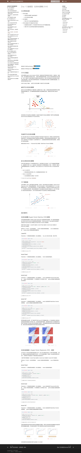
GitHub (39, 442)
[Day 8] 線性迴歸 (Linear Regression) (12, 25)
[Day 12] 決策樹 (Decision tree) (13, 34)
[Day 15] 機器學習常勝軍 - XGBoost (12, 42)
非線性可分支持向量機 (66, 12)
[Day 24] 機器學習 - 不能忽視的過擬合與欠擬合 (13, 65)
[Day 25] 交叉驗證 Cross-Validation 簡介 (12, 67)
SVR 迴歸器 (64, 15)
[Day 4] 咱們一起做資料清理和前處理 (13, 15)
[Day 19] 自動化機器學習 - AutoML (12, 53)
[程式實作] (64, 16)
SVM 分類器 (64, 9)
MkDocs (12, 451)
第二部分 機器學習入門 (11, 18)
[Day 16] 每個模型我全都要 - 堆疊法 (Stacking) (13, 44)
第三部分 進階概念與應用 (11, 51)
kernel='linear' (65, 22)
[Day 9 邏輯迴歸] (32, 178)
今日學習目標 (64, 7)
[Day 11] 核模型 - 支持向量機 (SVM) (13, 32)
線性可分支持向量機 (65, 10)
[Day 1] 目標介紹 (11, 9)
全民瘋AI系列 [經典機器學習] (12, 6)
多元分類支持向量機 (65, 13)
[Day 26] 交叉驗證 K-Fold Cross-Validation (13, 70)
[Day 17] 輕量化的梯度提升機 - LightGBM (13, 47)
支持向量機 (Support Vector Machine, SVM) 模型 (67, 19)
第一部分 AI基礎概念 (10, 7)
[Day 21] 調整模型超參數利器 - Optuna (13, 58)
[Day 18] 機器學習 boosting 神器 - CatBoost (13, 49)
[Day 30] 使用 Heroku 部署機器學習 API (13, 79)
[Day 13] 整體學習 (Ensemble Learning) (13, 36)
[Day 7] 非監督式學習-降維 (12, 22)
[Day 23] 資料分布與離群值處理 (13, 62)
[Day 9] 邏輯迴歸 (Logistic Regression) (12, 27)
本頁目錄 (63, 6)
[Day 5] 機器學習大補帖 (12, 17)
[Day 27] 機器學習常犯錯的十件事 (13, 72)
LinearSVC (64, 20)
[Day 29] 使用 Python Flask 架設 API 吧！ (13, 76)
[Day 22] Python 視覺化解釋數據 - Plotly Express (13, 61)
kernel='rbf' (65, 25)
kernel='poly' (65, 23)
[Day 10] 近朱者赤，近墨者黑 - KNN (13, 30)
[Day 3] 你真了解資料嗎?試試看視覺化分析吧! (13, 13)
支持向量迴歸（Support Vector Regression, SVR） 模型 (67, 27)
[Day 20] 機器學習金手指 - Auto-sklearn (12, 56)
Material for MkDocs (18, 451)
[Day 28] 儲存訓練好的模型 (12, 74)
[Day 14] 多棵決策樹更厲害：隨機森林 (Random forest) (13, 39)
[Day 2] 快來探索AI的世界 (12, 10)
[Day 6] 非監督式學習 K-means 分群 (13, 21)
